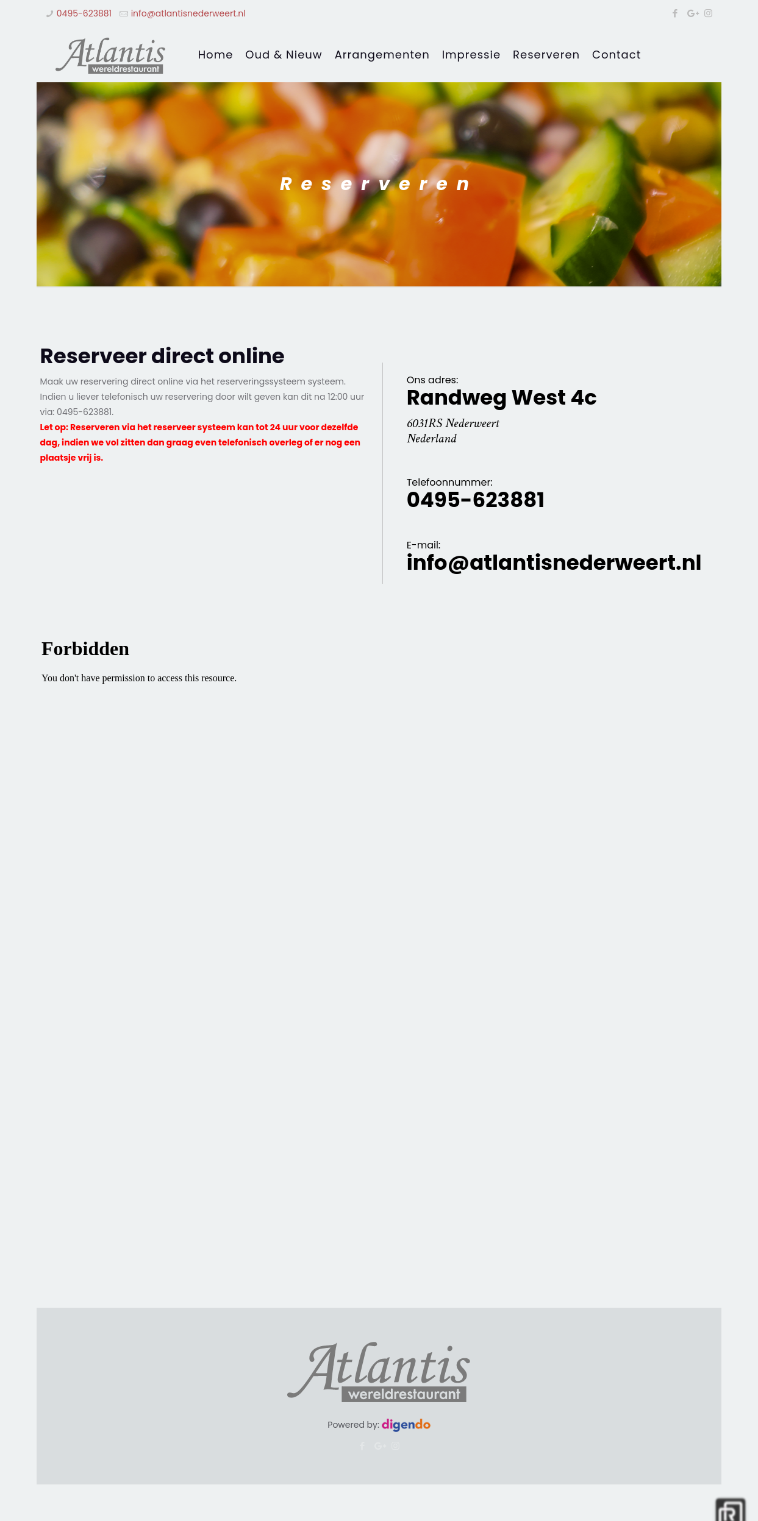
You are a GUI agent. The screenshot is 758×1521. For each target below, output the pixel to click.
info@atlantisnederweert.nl (188, 13)
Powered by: (378, 1425)
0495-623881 (84, 13)
